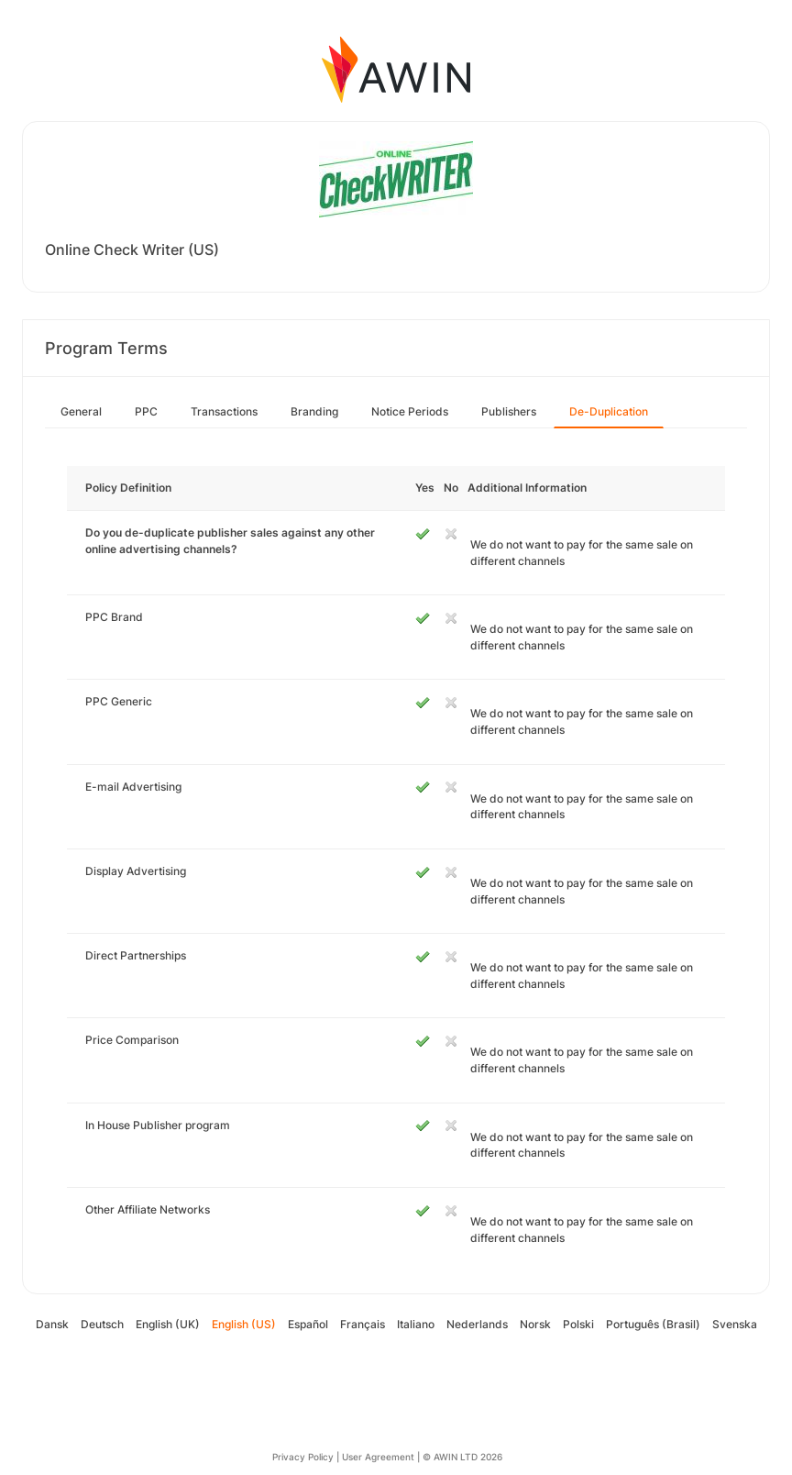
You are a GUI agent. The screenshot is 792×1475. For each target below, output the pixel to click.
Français (362, 1324)
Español (308, 1324)
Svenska (734, 1324)
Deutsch (102, 1324)
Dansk (52, 1324)
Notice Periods (409, 411)
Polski (578, 1324)
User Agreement (378, 1456)
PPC (146, 411)
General (81, 411)
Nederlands (477, 1324)
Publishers (508, 411)
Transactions (224, 411)
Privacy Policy (303, 1456)
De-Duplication (608, 411)
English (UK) (168, 1324)
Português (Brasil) (653, 1324)
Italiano (415, 1324)
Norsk (535, 1324)
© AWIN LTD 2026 (462, 1456)
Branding (314, 411)
